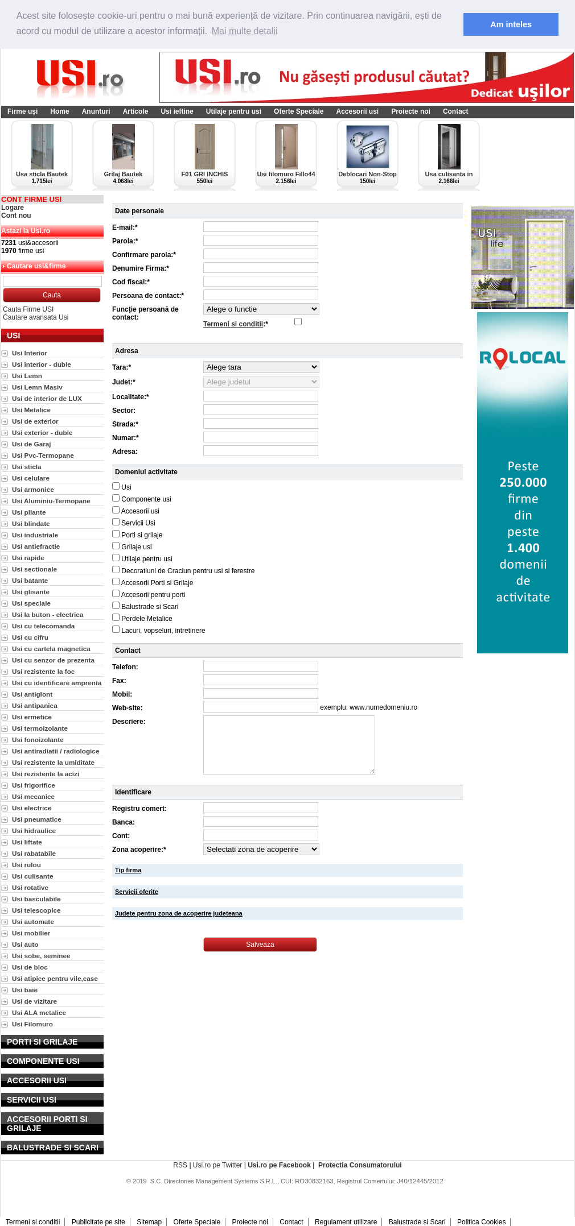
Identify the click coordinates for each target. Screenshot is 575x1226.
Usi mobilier (31, 933)
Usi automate (33, 921)
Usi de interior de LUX (47, 398)
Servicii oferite (136, 891)
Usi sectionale (34, 569)
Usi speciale (31, 603)
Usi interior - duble (41, 364)
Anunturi (96, 111)
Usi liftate (27, 842)
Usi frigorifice (33, 785)
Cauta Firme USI (28, 309)
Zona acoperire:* (139, 850)
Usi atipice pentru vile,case (55, 978)
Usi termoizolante (40, 728)
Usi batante (30, 580)
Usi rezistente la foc (43, 671)
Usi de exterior (35, 421)
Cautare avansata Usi (35, 317)
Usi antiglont (32, 694)
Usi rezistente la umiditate (53, 762)
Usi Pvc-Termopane (43, 455)
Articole (136, 111)
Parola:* (125, 241)
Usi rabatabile (34, 853)
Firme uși (22, 111)
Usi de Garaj (31, 444)
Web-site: (127, 708)
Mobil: (122, 694)
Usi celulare (31, 478)
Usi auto (25, 944)
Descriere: (129, 722)
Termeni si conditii (233, 324)
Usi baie (25, 989)
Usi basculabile (36, 898)
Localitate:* (130, 397)
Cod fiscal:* (131, 282)
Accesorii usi (357, 111)
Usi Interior (29, 353)
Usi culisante (33, 876)
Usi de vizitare (34, 1001)
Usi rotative (30, 887)
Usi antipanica (34, 705)
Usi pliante (29, 512)
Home (59, 111)
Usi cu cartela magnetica (51, 648)
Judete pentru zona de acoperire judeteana (179, 913)
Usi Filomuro (32, 1024)
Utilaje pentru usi (233, 111)
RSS (180, 1165)
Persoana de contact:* (148, 296)
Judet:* (123, 382)
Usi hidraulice (34, 830)
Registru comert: (139, 809)
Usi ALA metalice (39, 1012)
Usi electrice (31, 807)
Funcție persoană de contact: (145, 313)
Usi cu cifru (30, 637)
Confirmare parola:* (144, 255)
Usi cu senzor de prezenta (53, 660)
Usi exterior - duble (42, 432)
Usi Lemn (27, 375)
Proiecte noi (410, 111)
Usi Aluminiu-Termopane (51, 500)
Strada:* (125, 424)
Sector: (123, 411)
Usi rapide (28, 557)
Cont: (121, 836)
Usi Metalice (31, 409)
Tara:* (121, 367)
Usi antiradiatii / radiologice (55, 751)
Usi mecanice (33, 796)
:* (235, 324)
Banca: (123, 822)
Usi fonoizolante (38, 739)
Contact (456, 111)
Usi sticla (27, 466)
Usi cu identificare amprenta (56, 682)
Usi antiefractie (36, 546)
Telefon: (125, 667)
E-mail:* (125, 227)
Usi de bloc (30, 967)
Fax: (119, 681)
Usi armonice (33, 489)
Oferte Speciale (298, 111)
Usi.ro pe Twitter (217, 1165)
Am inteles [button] (511, 24)
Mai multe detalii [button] (245, 31)
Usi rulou (26, 864)
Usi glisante (31, 591)
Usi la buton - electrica (47, 614)
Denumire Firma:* (140, 268)
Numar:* (125, 438)
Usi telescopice (36, 910)
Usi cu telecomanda (43, 625)
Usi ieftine (177, 111)
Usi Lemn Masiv (37, 387)
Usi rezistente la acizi (45, 773)
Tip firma (128, 870)
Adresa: (125, 451)
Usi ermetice (32, 716)
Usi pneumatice (36, 819)
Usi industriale (35, 535)
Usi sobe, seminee (41, 955)
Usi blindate (31, 523)
